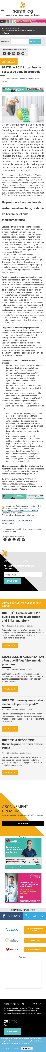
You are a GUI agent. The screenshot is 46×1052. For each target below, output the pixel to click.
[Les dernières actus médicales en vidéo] (23, 988)
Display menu (2, 9)
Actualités (13, 28)
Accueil (4, 28)
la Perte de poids (15, 515)
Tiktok (18, 53)
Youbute (22, 53)
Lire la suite (9, 645)
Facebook (4, 53)
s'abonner (12, 1032)
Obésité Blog (29, 515)
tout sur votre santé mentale (35, 930)
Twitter (9, 53)
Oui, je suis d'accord (10, 1048)
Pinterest (13, 53)
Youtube (23, 539)
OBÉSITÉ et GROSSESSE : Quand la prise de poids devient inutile (23, 744)
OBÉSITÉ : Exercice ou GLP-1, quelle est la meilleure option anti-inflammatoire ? (21, 616)
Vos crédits (35, 940)
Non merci (26, 1048)
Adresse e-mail (10, 571)
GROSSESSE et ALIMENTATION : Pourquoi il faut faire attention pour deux (23, 660)
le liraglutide (30, 471)
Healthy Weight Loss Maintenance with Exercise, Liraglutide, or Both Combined (20, 512)
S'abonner (12, 581)
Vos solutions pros (35, 949)
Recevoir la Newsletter (23, 910)
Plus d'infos (24, 1043)
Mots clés (4, 41)
